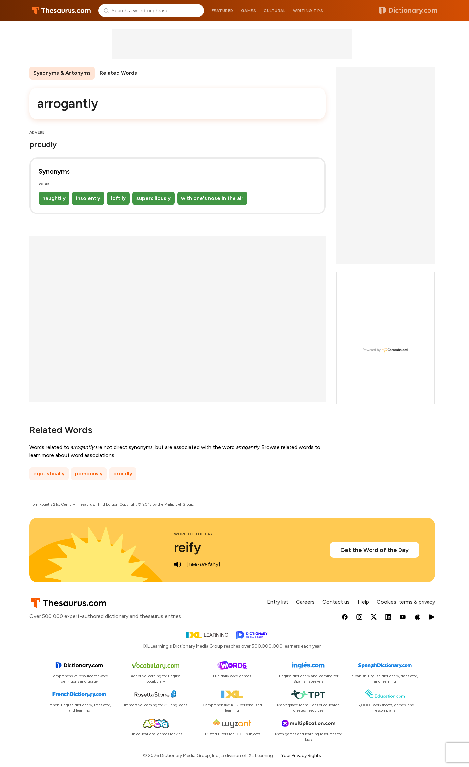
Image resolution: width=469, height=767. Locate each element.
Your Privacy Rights (301, 755)
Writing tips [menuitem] (308, 10)
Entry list (277, 602)
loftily (118, 198)
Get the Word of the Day (374, 550)
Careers (305, 602)
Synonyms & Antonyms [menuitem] (62, 73)
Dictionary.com (408, 10)
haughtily (54, 198)
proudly (122, 473)
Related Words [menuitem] (118, 73)
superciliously (153, 198)
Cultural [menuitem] (274, 10)
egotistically (49, 473)
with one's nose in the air (212, 198)
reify (187, 547)
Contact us (336, 602)
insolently (88, 198)
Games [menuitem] (248, 10)
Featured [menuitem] (222, 10)
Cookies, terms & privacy (406, 602)
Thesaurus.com (61, 10)
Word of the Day (193, 534)
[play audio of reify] (178, 564)
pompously (89, 473)
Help (363, 602)
